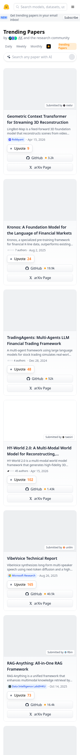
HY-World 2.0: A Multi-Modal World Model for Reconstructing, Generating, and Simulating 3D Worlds (39, 451)
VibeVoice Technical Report (32, 558)
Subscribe (71, 17)
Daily (8, 46)
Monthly (36, 46)
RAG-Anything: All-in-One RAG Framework (35, 666)
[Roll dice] (72, 57)
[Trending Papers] (49, 46)
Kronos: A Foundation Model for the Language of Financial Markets (39, 230)
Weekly (21, 46)
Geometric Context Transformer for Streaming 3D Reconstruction (37, 119)
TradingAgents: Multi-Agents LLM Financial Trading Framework (38, 340)
